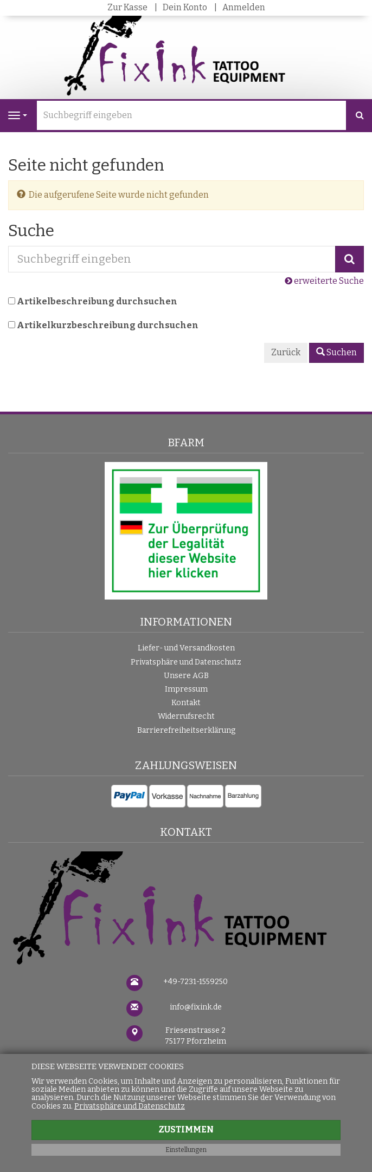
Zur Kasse (127, 7)
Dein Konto (185, 7)
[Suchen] (360, 115)
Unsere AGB (186, 675)
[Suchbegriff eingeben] (191, 115)
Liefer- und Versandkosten (186, 648)
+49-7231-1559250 (195, 981)
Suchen (336, 352)
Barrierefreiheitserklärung (186, 730)
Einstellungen (186, 1150)
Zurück (285, 352)
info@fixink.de (196, 1007)
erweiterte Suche (324, 281)
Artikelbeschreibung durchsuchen (97, 301)
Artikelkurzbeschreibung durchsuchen (107, 325)
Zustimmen (186, 1129)
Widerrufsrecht (186, 716)
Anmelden (243, 7)
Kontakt (186, 702)
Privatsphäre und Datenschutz (186, 662)
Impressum (186, 689)
